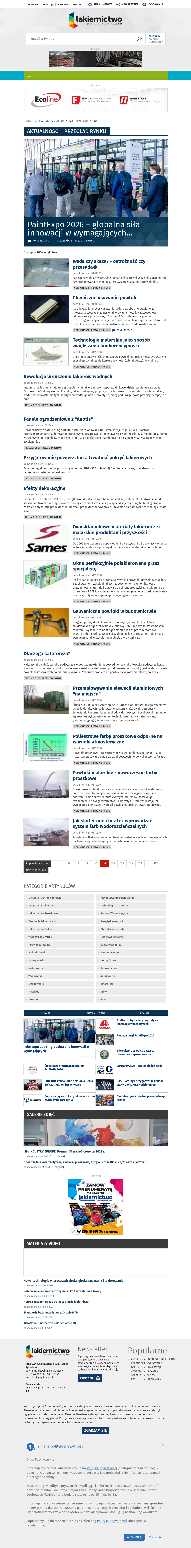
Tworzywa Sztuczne (112, 936)
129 (86, 863)
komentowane (96, 1012)
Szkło (103, 991)
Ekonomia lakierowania (42, 921)
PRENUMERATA (102, 4)
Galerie (136, 1375)
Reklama (63, 4)
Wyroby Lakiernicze (40, 936)
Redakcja (48, 4)
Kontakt (77, 4)
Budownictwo (108, 968)
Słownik (152, 1371)
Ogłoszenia (154, 1363)
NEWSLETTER (130, 4)
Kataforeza (106, 983)
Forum (135, 1367)
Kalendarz (138, 1363)
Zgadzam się (96, 1431)
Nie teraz (155, 1537)
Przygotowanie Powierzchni (117, 897)
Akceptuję (134, 1537)
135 (140, 863)
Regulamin (154, 1379)
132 (113, 863)
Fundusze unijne (110, 952)
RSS (133, 1379)
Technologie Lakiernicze (114, 905)
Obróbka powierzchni (113, 929)
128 (77, 863)
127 (68, 863)
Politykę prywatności (102, 1468)
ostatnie (46, 1012)
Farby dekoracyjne (39, 944)
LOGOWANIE (155, 4)
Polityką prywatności (112, 1521)
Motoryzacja (35, 968)
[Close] (163, 1445)
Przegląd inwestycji (112, 921)
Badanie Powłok (38, 952)
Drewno (33, 999)
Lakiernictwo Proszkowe (43, 913)
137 (156, 863)
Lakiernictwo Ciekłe (40, 929)
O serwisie (32, 4)
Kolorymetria (36, 960)
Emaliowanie (36, 983)
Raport (104, 999)
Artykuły (137, 1359)
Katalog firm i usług (161, 1359)
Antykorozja (107, 976)
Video (151, 1375)
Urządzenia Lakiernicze (42, 905)
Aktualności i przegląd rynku (92, 288)
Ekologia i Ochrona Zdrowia (44, 897)
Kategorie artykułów (49, 886)
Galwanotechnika (110, 944)
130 (95, 863)
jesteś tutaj (30, 121)
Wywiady (33, 991)
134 (131, 863)
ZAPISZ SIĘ (87, 1378)
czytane (145, 1012)
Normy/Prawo (108, 960)
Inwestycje (154, 1367)
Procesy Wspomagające (114, 913)
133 (122, 863)
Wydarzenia (35, 976)
